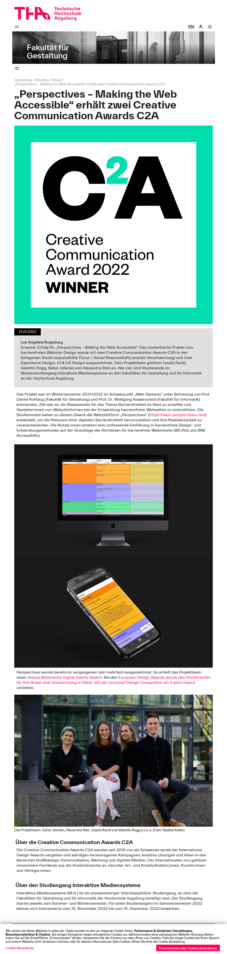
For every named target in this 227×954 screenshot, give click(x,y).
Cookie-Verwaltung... (21, 948)
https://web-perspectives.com (177, 414)
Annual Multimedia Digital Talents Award (64, 677)
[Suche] (210, 26)
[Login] (200, 26)
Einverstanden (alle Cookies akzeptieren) (188, 948)
